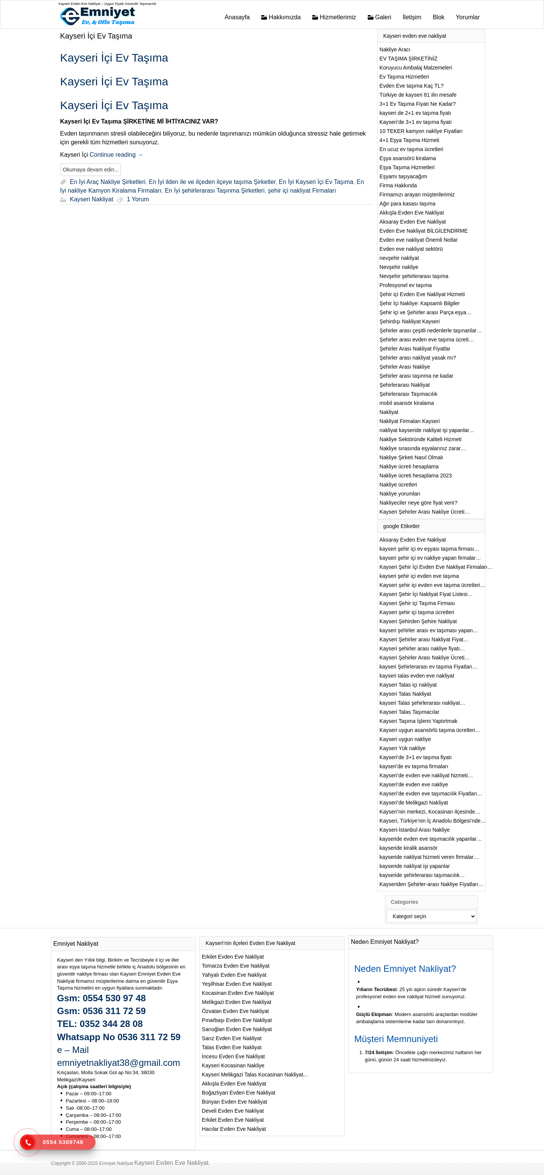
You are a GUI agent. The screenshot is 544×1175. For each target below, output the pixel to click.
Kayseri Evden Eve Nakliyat (171, 1163)
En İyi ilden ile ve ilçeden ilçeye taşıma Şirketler (212, 182)
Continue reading (116, 154)
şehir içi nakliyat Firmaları (302, 191)
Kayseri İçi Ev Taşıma (96, 36)
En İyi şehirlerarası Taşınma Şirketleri (214, 191)
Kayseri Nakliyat (91, 199)
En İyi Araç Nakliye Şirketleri (107, 182)
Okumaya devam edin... (91, 170)
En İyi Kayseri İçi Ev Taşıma (316, 182)
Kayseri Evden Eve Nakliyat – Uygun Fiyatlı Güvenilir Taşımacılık (107, 4)
